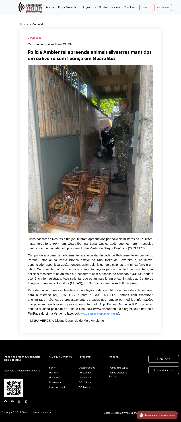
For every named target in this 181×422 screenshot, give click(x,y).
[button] (68, 7)
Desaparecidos (87, 367)
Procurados (85, 372)
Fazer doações (163, 7)
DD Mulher (85, 387)
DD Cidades (85, 382)
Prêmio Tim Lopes (118, 367)
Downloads (55, 382)
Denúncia (146, 7)
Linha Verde (85, 377)
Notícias (24, 24)
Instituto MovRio (58, 387)
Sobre (52, 367)
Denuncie (163, 359)
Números (54, 377)
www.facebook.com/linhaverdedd (99, 313)
